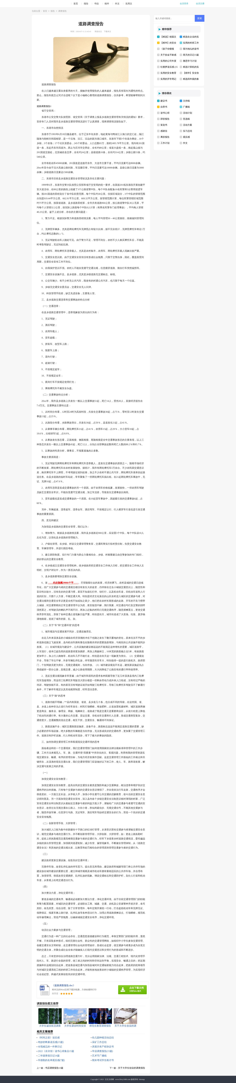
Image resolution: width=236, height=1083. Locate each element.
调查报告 (62, 11)
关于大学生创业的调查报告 (131, 1068)
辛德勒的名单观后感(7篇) (51, 1060)
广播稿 (186, 107)
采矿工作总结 (99, 1042)
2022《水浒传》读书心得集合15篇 (56, 1051)
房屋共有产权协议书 (103, 1046)
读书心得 (164, 113)
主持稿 (186, 101)
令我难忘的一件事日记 (50, 1046)
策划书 (163, 125)
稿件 (107, 3)
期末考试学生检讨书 (103, 1060)
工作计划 (164, 143)
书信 (96, 3)
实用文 (128, 3)
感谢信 (163, 131)
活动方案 (187, 125)
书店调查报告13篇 (54, 1068)
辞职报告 (164, 119)
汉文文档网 (109, 1079)
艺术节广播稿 (99, 1055)
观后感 (186, 137)
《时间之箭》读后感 (49, 1037)
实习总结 (187, 131)
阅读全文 (98, 31)
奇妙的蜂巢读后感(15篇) (51, 1042)
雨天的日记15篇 (191, 55)
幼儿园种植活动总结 (103, 1037)
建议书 (163, 101)
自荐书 (163, 107)
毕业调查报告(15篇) (102, 1051)
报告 (86, 3)
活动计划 (187, 113)
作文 (117, 3)
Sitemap (142, 1079)
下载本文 (107, 31)
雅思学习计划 (190, 61)
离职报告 (164, 137)
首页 (75, 3)
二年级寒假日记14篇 (49, 1055)
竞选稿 (186, 119)
